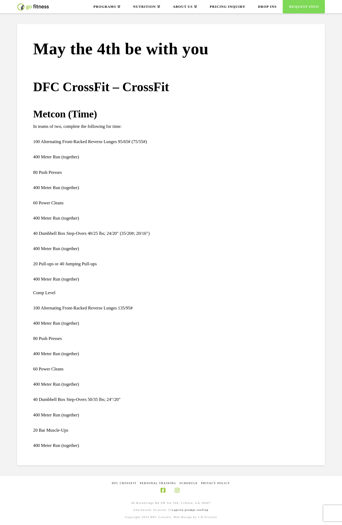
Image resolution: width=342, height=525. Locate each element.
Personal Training (158, 483)
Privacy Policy (215, 483)
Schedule (189, 483)
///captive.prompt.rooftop (188, 509)
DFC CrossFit (124, 483)
